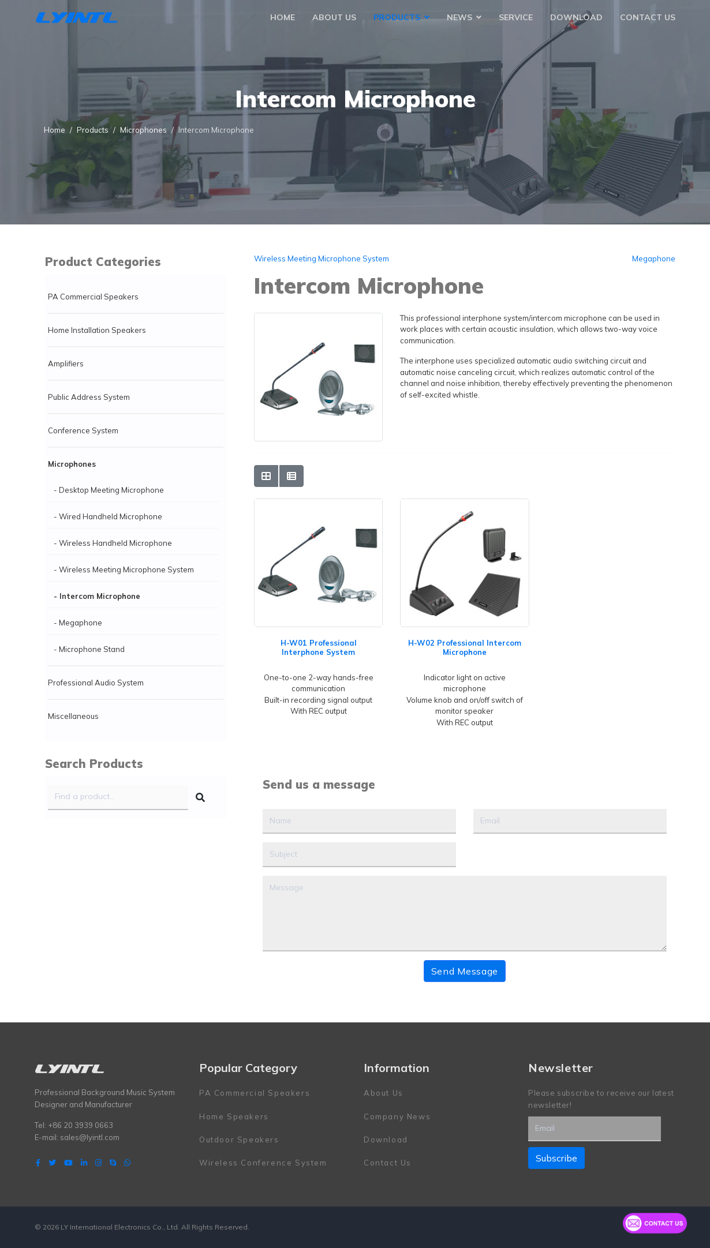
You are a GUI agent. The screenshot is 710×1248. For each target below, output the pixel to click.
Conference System (83, 430)
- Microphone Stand (89, 649)
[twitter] (52, 1162)
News (459, 17)
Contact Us (647, 17)
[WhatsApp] (127, 1162)
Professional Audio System (96, 682)
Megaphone (653, 258)
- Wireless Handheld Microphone (113, 543)
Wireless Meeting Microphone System (321, 258)
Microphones (72, 464)
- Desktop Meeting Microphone (109, 489)
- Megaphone (78, 622)
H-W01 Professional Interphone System (319, 647)
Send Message (464, 971)
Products (396, 17)
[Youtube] (68, 1162)
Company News (397, 1116)
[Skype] (113, 1162)
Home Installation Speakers (97, 330)
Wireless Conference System (263, 1162)
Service (516, 17)
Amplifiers (66, 363)
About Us (334, 17)
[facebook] (38, 1162)
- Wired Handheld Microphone (108, 516)
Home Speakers (234, 1116)
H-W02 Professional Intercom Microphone (464, 647)
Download (576, 17)
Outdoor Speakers (239, 1139)
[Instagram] (98, 1162)
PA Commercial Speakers (93, 296)
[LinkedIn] (84, 1162)
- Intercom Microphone (97, 596)
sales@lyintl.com (89, 1137)
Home (282, 17)
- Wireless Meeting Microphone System (124, 569)
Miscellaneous (73, 716)
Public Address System (89, 397)
